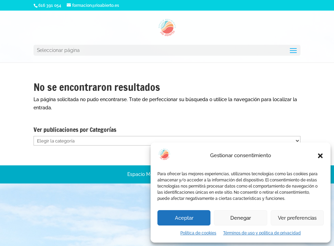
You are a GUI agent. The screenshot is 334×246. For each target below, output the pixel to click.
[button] (320, 155)
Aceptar (184, 218)
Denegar (240, 218)
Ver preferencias (297, 218)
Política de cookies (198, 233)
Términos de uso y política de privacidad (262, 233)
